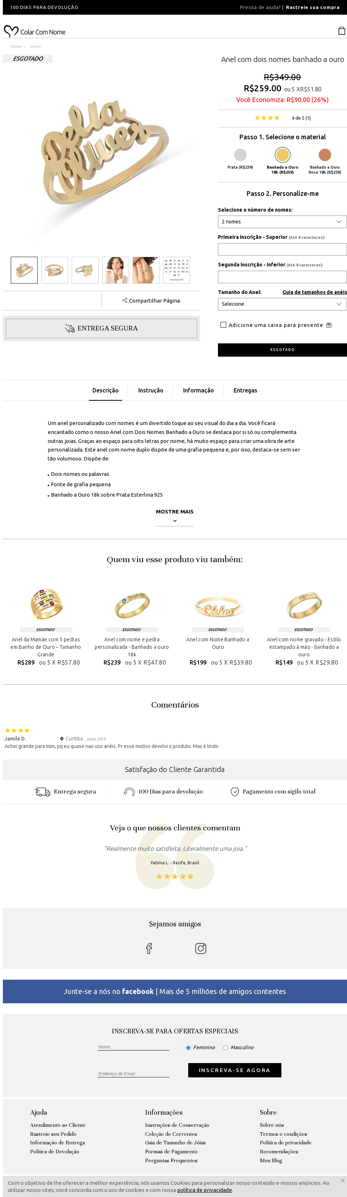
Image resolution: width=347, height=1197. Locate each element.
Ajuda (38, 1112)
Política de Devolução (54, 1151)
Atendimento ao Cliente (58, 1125)
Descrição (105, 390)
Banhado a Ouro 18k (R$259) (282, 161)
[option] (99, 7)
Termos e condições (283, 1134)
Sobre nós (272, 1125)
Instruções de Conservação (177, 1125)
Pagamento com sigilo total (272, 791)
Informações (163, 1112)
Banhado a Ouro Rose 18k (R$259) (325, 161)
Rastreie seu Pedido (53, 1134)
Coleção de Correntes (171, 1134)
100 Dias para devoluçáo (163, 791)
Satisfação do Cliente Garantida (175, 769)
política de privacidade (204, 1190)
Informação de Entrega (57, 1142)
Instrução (150, 390)
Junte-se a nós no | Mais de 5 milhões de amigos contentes (175, 991)
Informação (198, 390)
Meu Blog (271, 1160)
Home (16, 46)
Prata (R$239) (240, 159)
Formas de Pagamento (171, 1151)
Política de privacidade (286, 1142)
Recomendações (279, 1151)
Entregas (245, 390)
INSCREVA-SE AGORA (235, 1070)
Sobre (268, 1112)
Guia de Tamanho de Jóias (175, 1142)
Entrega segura (65, 791)
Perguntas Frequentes (171, 1160)
